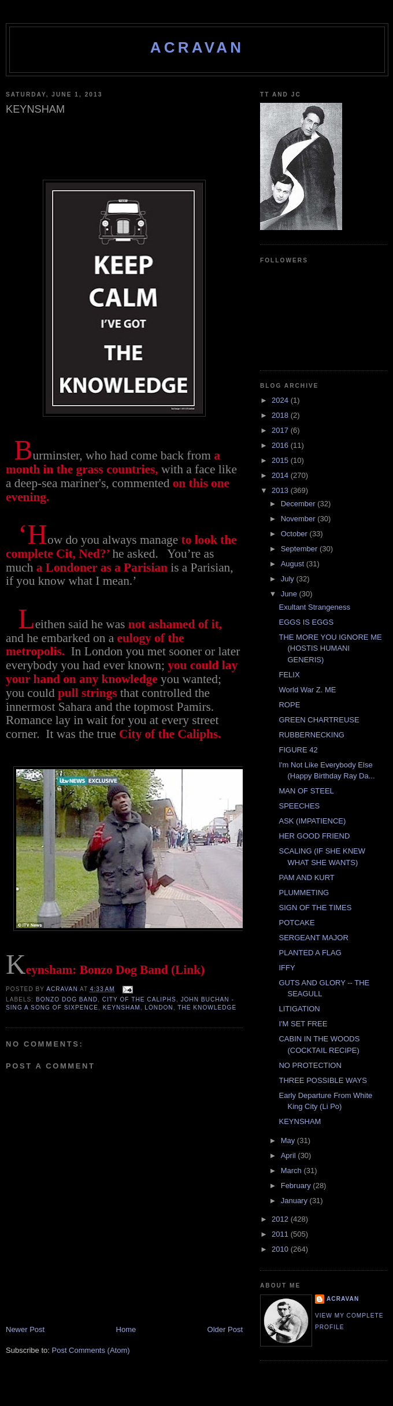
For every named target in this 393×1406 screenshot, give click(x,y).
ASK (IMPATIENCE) (312, 821)
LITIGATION (299, 1008)
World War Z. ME (307, 689)
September (300, 548)
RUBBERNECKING (311, 734)
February (297, 1185)
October (295, 533)
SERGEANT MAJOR (313, 937)
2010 (281, 1249)
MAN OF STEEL (306, 791)
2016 (281, 445)
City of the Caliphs (139, 999)
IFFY (287, 967)
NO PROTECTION (310, 1065)
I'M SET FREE (303, 1023)
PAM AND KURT (306, 877)
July (288, 578)
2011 (281, 1234)
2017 (281, 430)
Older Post (225, 1329)
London (158, 1007)
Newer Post (25, 1329)
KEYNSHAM (300, 1121)
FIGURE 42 (298, 749)
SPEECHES (299, 806)
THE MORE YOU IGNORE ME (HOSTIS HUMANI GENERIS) (330, 648)
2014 (281, 475)
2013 (281, 490)
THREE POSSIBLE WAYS (322, 1080)
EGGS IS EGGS (306, 622)
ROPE (289, 704)
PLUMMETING (304, 892)
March (292, 1170)
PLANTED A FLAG (310, 952)
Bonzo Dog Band (67, 999)
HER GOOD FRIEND (314, 836)
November (299, 518)
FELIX (289, 674)
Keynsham (121, 1007)
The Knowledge (206, 1007)
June (290, 593)
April (289, 1155)
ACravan (197, 47)
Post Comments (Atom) (91, 1350)
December (299, 503)
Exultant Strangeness (314, 607)
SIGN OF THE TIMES (315, 907)
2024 (281, 400)
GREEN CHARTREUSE (319, 719)
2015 (281, 460)
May (289, 1140)
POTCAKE (296, 922)
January (295, 1200)
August (293, 563)
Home (126, 1329)
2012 (281, 1219)
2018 (281, 415)
